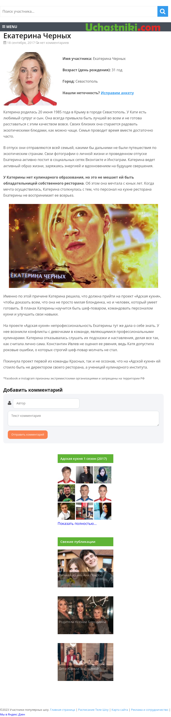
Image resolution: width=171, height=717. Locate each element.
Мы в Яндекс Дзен (12, 714)
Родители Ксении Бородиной (82, 621)
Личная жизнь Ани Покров (80, 575)
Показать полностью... (77, 523)
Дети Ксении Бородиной (79, 668)
